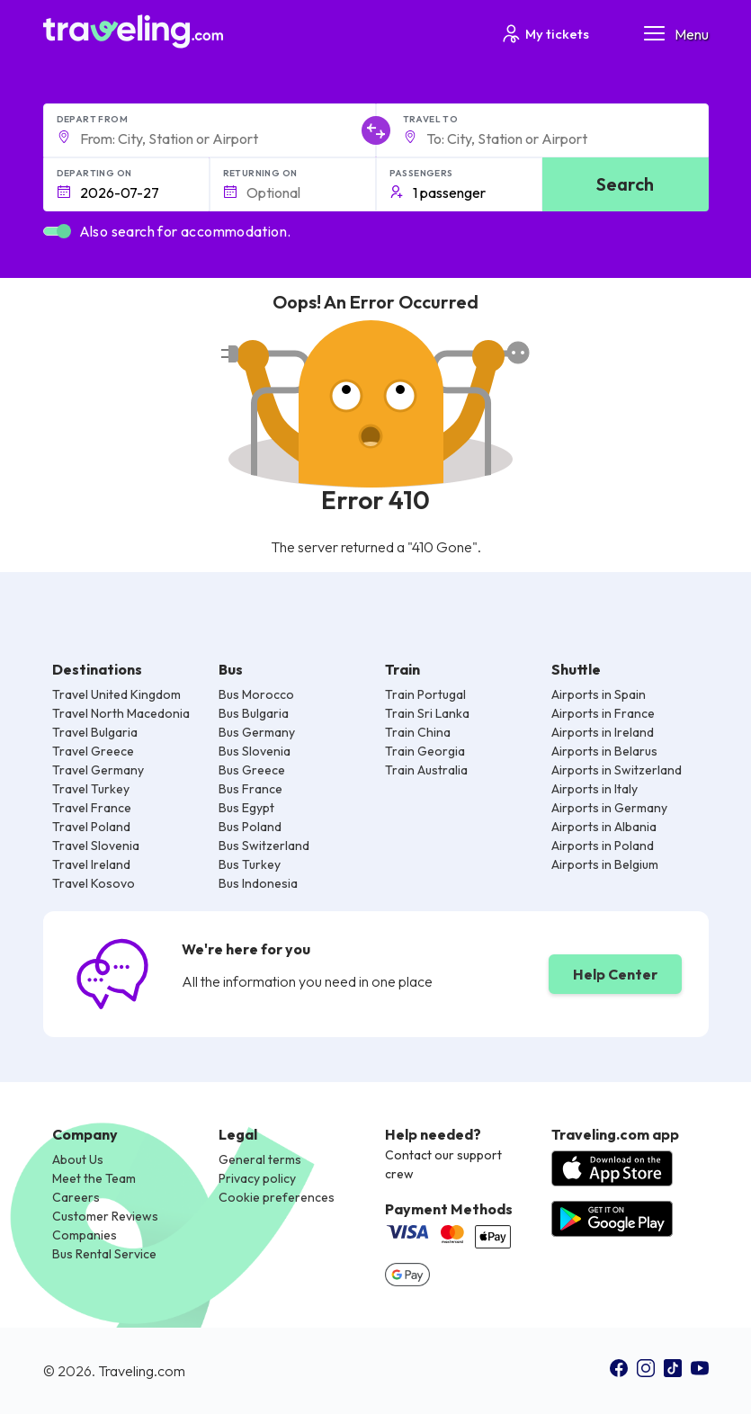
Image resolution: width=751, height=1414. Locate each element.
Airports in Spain (598, 694)
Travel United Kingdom (116, 694)
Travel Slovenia (95, 845)
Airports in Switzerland (616, 770)
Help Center (615, 974)
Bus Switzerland (264, 845)
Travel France (91, 808)
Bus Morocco (256, 694)
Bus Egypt (246, 808)
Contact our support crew (443, 1164)
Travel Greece (93, 751)
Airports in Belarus (604, 751)
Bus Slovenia (255, 751)
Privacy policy (257, 1178)
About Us (77, 1159)
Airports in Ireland (602, 732)
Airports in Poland (602, 845)
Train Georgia (425, 751)
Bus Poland (250, 827)
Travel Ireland (91, 864)
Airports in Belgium (604, 864)
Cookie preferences (277, 1197)
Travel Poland (91, 827)
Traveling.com (141, 1371)
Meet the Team (94, 1178)
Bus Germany (257, 732)
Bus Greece (252, 770)
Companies (84, 1235)
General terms (260, 1159)
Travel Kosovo (93, 883)
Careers (76, 1197)
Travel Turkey (91, 789)
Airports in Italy (594, 789)
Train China (418, 732)
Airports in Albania (604, 827)
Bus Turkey (250, 864)
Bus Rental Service (104, 1254)
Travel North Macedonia (121, 713)
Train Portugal (425, 694)
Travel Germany (98, 770)
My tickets (544, 33)
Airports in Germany (609, 808)
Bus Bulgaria (254, 713)
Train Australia (426, 770)
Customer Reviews (105, 1216)
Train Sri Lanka (427, 713)
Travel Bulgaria (95, 732)
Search (625, 184)
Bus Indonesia (258, 883)
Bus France (250, 789)
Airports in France (603, 713)
